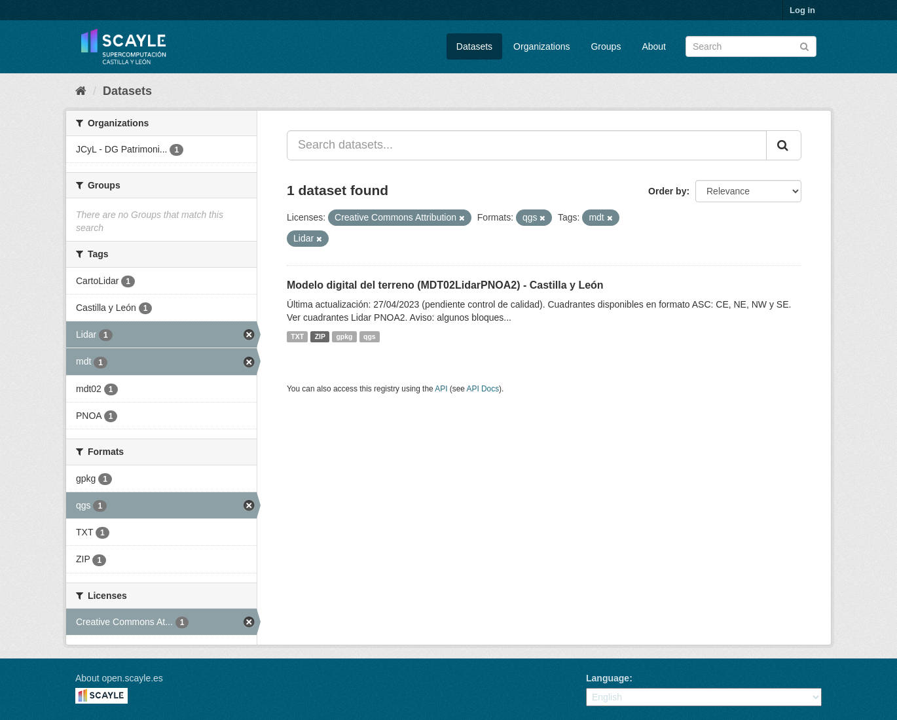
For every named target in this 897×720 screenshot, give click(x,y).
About (654, 46)
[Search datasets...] (527, 145)
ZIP (320, 336)
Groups (606, 46)
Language (607, 678)
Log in (802, 10)
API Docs (483, 388)
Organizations (541, 46)
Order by (667, 191)
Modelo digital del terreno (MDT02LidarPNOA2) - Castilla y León (445, 285)
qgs (369, 336)
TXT (297, 336)
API (441, 388)
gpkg (344, 336)
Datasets (474, 46)
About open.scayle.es (119, 678)
